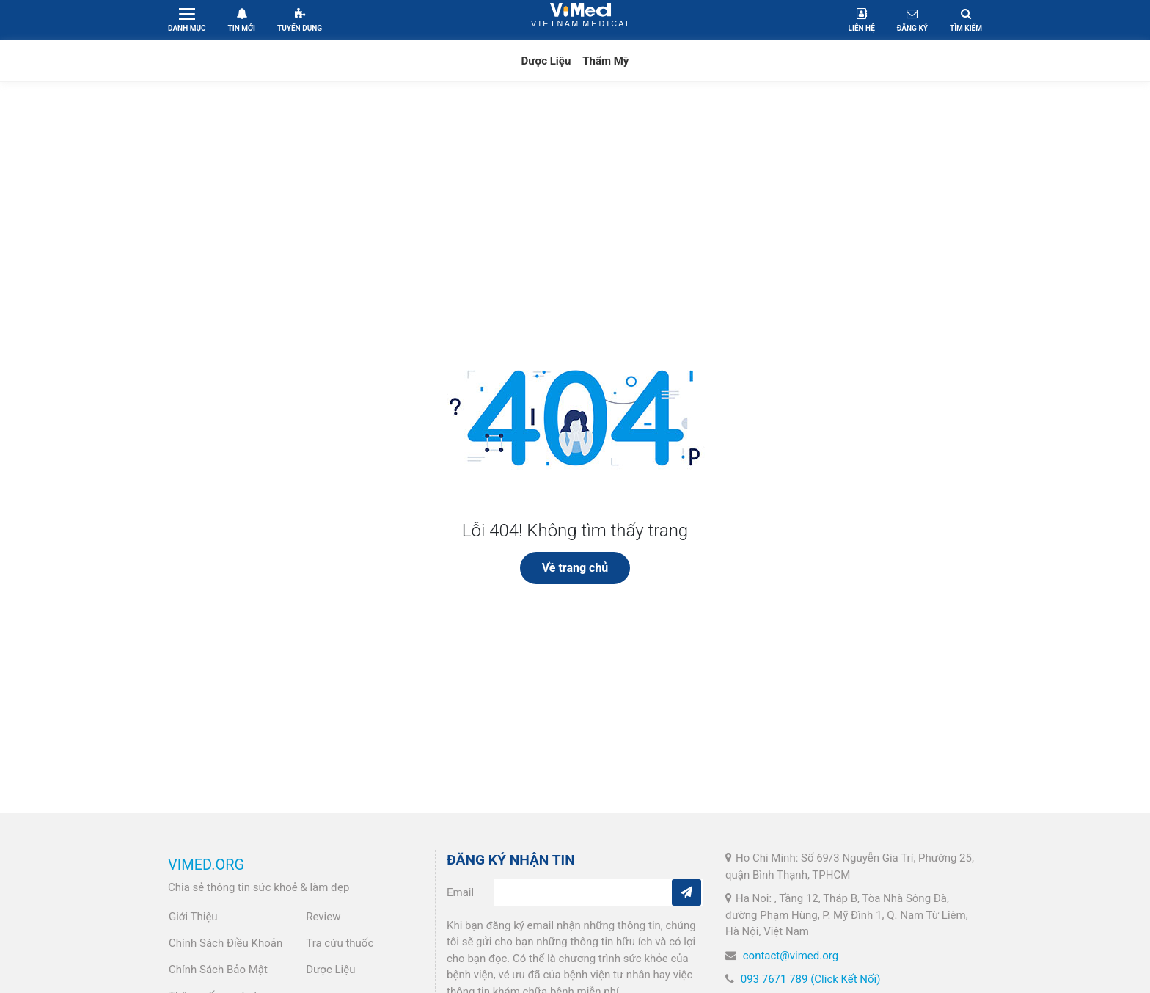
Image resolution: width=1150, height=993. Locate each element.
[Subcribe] (686, 892)
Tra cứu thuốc (339, 943)
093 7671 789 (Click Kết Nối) (811, 979)
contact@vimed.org (790, 955)
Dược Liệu (546, 61)
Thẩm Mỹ (605, 61)
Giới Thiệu (193, 916)
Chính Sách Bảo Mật (218, 969)
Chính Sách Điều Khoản (225, 943)
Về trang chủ (575, 568)
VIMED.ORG (206, 864)
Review (323, 916)
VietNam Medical (581, 19)
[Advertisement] (575, 207)
